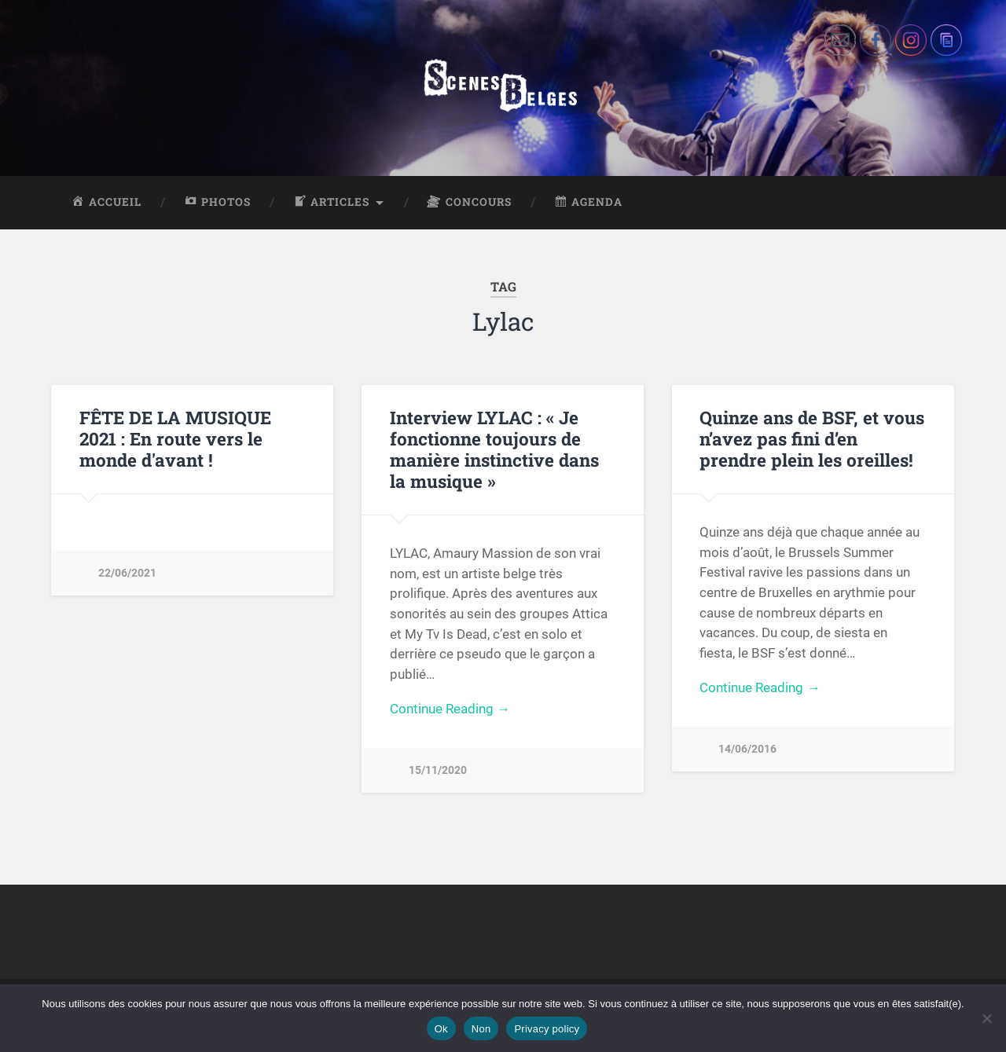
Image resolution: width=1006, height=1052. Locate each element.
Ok (441, 1029)
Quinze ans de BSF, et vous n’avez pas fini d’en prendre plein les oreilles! (811, 438)
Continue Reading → (450, 709)
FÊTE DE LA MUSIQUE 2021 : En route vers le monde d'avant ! (175, 438)
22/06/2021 (127, 573)
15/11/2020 (438, 770)
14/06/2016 (747, 749)
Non (481, 1029)
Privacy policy (546, 1029)
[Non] (986, 1018)
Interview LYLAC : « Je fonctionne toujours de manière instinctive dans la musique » (494, 449)
